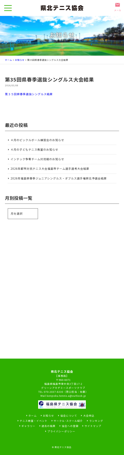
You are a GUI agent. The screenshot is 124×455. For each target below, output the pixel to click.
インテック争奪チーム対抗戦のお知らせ (37, 159)
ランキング (96, 421)
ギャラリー (28, 426)
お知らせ (19, 59)
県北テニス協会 (63, 447)
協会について (68, 415)
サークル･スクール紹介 (68, 421)
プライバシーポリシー (61, 431)
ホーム (8, 59)
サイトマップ (93, 426)
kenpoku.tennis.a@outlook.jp (66, 396)
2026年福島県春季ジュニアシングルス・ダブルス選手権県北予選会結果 (59, 178)
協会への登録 (70, 426)
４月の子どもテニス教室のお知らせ (34, 149)
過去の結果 (48, 426)
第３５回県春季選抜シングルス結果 (29, 94)
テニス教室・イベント (33, 421)
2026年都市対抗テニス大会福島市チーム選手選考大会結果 (50, 169)
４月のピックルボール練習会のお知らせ (37, 140)
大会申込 (88, 415)
